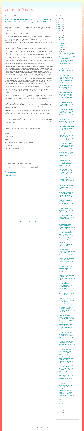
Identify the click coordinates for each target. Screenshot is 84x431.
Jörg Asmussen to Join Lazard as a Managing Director (67, 376)
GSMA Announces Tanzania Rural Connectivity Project (67, 122)
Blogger (49, 427)
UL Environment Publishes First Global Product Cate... (66, 71)
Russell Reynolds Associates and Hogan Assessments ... (67, 301)
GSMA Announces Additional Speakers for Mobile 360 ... (66, 331)
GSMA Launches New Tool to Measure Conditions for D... (66, 262)
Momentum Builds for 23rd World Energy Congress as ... (67, 321)
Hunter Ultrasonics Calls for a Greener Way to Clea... (66, 314)
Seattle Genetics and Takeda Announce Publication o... (66, 193)
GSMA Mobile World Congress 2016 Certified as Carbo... (66, 142)
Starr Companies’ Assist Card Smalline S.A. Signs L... (66, 369)
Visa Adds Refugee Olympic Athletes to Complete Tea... (66, 170)
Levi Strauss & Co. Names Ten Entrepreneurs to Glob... (66, 54)
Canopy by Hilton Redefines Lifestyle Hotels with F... (65, 382)
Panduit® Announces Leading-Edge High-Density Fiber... (66, 342)
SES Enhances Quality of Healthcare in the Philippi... (66, 156)
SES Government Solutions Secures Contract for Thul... (66, 214)
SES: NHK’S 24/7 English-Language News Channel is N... (66, 290)
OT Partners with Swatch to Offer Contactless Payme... (67, 228)
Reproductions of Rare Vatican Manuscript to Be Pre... (66, 359)
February (61, 408)
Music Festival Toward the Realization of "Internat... (65, 163)
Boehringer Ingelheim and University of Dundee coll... (66, 269)
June (60, 399)
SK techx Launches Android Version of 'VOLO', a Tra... (66, 95)
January (61, 410)
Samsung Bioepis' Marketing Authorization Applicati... (66, 238)
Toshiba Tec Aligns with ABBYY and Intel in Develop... (66, 297)
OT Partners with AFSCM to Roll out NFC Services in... (66, 328)
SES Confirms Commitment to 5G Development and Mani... (67, 362)
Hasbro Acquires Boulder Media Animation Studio (66, 241)
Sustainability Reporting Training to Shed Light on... (66, 136)
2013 (59, 417)
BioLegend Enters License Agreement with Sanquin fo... (66, 265)
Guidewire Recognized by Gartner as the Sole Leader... (67, 74)
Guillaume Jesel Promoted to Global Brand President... (66, 153)
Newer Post (9, 218)
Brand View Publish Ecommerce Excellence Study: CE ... (66, 276)
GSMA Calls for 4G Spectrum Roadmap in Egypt (66, 211)
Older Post (49, 218)
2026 (59, 18)
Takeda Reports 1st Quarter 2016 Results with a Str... (67, 57)
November (61, 43)
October (61, 45)
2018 (59, 35)
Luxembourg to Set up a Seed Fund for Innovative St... (66, 207)
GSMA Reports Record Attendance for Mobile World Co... (66, 181)
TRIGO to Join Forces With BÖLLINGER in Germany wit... (67, 372)
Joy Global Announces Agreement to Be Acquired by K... (67, 159)
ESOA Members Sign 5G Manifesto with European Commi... (65, 200)
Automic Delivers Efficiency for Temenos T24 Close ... (66, 245)
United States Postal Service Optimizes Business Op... (66, 308)
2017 (59, 37)
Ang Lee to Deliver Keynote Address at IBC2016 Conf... (66, 304)
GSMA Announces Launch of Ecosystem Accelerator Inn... (66, 78)
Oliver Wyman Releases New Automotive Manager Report (66, 318)
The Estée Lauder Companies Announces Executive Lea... (66, 184)
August (61, 49)
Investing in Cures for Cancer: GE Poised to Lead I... (67, 279)
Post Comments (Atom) (32, 221)
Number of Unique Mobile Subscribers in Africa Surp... (66, 108)
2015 (59, 412)
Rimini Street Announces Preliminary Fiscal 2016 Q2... (66, 272)
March (60, 406)
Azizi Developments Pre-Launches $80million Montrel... (67, 64)
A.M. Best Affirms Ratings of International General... (65, 225)
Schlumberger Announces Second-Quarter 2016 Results (66, 125)
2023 (59, 24)
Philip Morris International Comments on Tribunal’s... (66, 352)
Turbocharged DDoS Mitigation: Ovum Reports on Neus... (66, 286)
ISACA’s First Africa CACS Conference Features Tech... (66, 101)
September (62, 47)
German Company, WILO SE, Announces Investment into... (66, 149)
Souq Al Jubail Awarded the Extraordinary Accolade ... (65, 389)
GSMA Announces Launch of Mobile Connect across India (66, 204)
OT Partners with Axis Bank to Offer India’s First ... (66, 105)
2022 (59, 26)
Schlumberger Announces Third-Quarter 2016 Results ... (66, 91)
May (60, 401)
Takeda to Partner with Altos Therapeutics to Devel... (65, 393)
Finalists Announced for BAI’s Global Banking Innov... (66, 67)
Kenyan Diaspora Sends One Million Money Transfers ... (66, 84)
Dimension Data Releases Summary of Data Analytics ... (66, 335)
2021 (59, 28)
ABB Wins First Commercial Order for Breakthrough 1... (67, 248)
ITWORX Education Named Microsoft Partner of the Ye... (66, 235)
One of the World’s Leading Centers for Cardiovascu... (66, 379)
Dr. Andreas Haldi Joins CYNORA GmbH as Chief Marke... (67, 176)
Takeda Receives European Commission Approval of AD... (66, 348)
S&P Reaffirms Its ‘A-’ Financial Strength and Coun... (66, 396)
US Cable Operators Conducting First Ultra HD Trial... (66, 88)
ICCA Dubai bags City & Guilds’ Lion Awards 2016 (66, 139)
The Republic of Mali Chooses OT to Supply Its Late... (67, 173)
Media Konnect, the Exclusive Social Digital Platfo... (66, 132)
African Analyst (21, 9)
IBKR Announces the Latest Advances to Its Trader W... (66, 98)
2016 (59, 39)
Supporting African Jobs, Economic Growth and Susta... (67, 196)
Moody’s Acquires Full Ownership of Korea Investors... (67, 218)
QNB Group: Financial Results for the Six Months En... (67, 311)
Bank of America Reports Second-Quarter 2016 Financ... (67, 221)
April (60, 403)
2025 (59, 20)
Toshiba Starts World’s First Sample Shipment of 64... (65, 81)
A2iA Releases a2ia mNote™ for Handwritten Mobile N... (66, 325)
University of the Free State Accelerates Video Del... (65, 386)
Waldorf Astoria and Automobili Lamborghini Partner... (66, 294)
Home (29, 218)
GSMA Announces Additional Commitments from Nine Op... (66, 115)
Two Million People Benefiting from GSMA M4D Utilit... (66, 112)
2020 (59, 30)
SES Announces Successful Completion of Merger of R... (66, 355)
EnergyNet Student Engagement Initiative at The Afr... (66, 119)
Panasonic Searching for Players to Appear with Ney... (67, 255)
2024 (59, 22)
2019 (59, 33)
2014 (59, 415)
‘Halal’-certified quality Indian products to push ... (66, 61)
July (60, 51)
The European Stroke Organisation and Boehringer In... (66, 189)
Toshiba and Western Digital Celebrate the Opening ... (65, 231)
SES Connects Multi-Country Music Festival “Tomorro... (66, 166)
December (61, 41)
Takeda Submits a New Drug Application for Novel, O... (66, 365)
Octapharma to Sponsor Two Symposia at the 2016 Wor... (66, 146)
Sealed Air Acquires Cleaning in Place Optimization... (66, 259)
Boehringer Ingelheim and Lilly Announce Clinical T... (66, 282)
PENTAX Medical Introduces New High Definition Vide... (67, 252)
